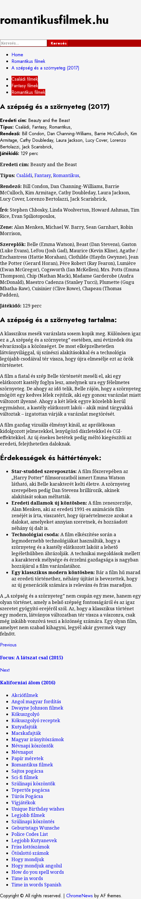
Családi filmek (24, 79)
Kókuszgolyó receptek (35, 720)
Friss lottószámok (30, 847)
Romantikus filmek (28, 92)
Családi (24, 175)
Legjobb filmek (28, 815)
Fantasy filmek (24, 85)
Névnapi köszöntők (32, 746)
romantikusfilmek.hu (54, 19)
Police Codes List (29, 834)
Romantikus (66, 175)
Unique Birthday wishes (37, 809)
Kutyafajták (24, 727)
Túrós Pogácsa (27, 796)
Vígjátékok (23, 802)
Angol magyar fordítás (36, 701)
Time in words (27, 878)
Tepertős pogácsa (30, 790)
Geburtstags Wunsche (35, 828)
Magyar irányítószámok (37, 739)
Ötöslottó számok (30, 853)
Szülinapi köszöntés (32, 821)
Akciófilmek (24, 695)
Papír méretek (27, 758)
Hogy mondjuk (27, 859)
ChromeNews (79, 895)
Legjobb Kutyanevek (34, 840)
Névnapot (22, 752)
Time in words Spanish (36, 884)
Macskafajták (26, 733)
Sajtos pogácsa (27, 771)
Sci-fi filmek (24, 777)
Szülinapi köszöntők (33, 783)
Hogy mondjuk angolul (36, 866)
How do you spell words (37, 872)
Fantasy (42, 175)
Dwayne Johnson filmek (37, 708)
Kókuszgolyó (25, 714)
